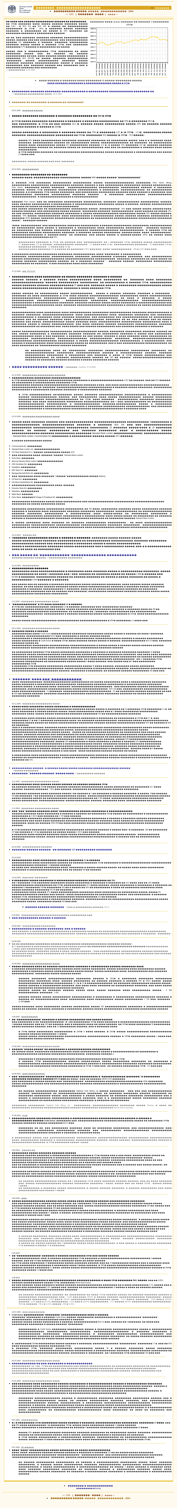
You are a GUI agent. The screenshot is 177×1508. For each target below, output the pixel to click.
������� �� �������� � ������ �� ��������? (48, 102)
